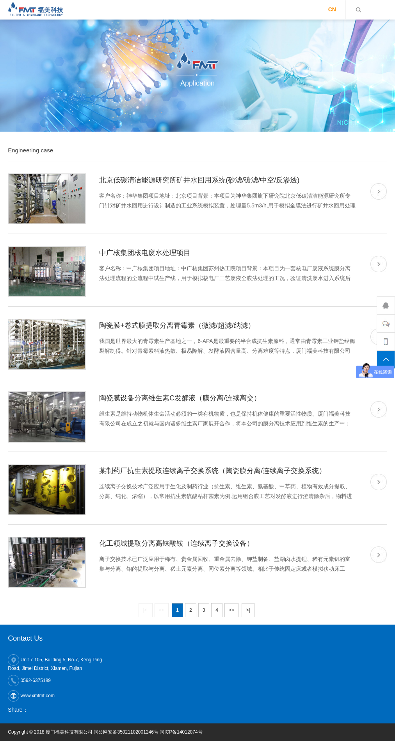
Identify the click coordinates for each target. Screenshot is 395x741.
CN (332, 9)
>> (231, 610)
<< (161, 610)
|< (145, 610)
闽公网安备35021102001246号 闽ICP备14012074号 (148, 732)
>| (248, 610)
